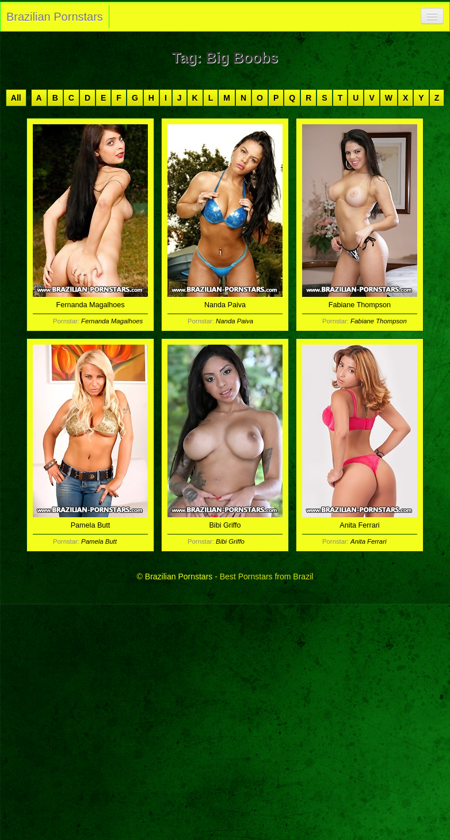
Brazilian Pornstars (54, 16)
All (16, 97)
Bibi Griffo (230, 541)
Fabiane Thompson (378, 321)
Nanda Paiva (234, 321)
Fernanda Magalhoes (112, 321)
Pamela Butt (99, 541)
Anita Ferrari (368, 541)
